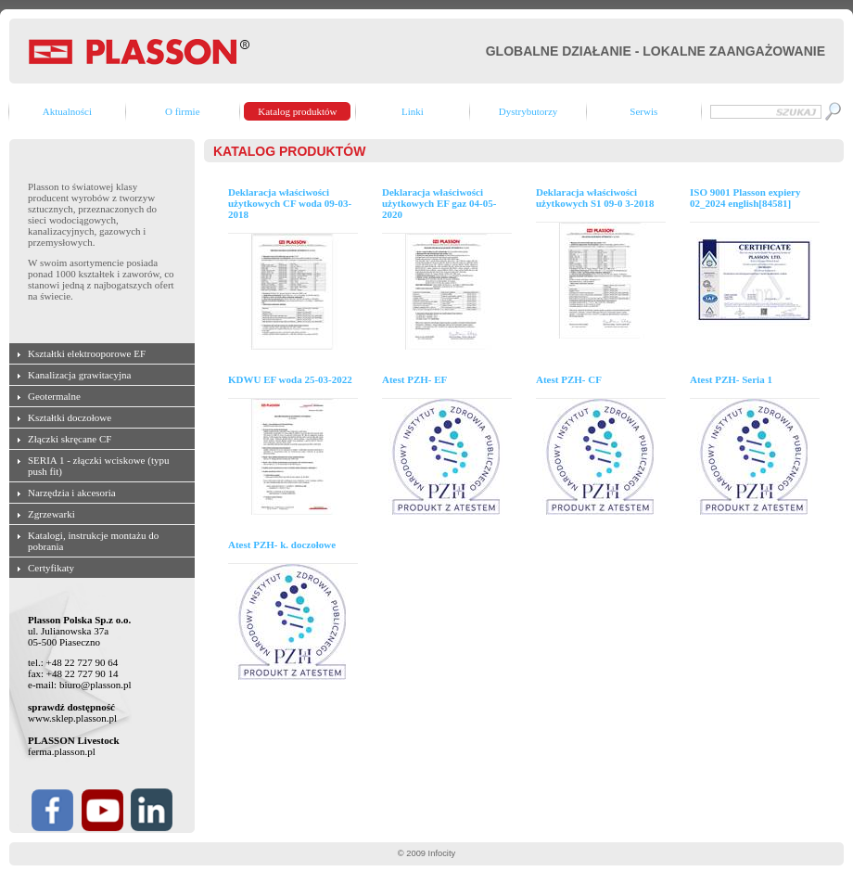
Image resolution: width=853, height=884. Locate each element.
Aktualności (67, 111)
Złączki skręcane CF (69, 438)
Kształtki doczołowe (69, 417)
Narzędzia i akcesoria (72, 492)
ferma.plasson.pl (61, 751)
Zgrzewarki (51, 513)
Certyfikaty (51, 567)
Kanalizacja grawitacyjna (79, 374)
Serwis (643, 111)
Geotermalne (54, 396)
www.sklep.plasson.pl (72, 718)
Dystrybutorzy (528, 111)
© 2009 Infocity (426, 853)
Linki (412, 111)
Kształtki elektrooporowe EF (87, 353)
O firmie (182, 111)
